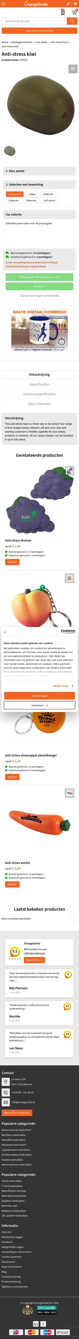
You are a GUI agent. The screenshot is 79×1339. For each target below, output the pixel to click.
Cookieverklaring (11, 1277)
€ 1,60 (12, 868)
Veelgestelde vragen (13, 1247)
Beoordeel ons (34, 960)
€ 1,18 (12, 761)
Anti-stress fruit (59, 42)
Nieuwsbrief (8, 1262)
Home (5, 42)
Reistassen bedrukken (14, 1145)
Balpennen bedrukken (14, 1211)
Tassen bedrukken (12, 1181)
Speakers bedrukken (13, 1201)
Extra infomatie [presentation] (39, 403)
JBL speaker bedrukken (15, 1216)
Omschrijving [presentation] (39, 374)
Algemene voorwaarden (15, 1286)
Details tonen (61, 686)
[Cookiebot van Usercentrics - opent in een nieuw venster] (61, 632)
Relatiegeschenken (21, 42)
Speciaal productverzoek (39, 30)
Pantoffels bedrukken (13, 1140)
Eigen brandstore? (12, 1267)
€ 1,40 (12, 546)
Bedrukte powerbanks (14, 1196)
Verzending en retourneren (16, 1252)
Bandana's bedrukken (14, 1135)
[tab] (39, 374)
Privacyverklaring (11, 1281)
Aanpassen (39, 705)
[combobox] (34, 21)
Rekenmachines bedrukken (17, 1164)
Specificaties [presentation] (39, 384)
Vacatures (7, 1242)
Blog (4, 1272)
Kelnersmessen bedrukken (16, 1130)
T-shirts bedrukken (12, 1186)
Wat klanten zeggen (12, 1237)
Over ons (6, 1232)
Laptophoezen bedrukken (16, 1150)
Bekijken (12, 562)
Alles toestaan (39, 695)
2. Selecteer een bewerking (24, 184)
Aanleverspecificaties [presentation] (39, 394)
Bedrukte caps (9, 1206)
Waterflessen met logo (14, 1191)
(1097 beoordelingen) (34, 953)
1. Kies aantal (15, 171)
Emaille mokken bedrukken (17, 1155)
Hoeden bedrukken (12, 1160)
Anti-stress (41, 42)
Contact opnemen (11, 1257)
